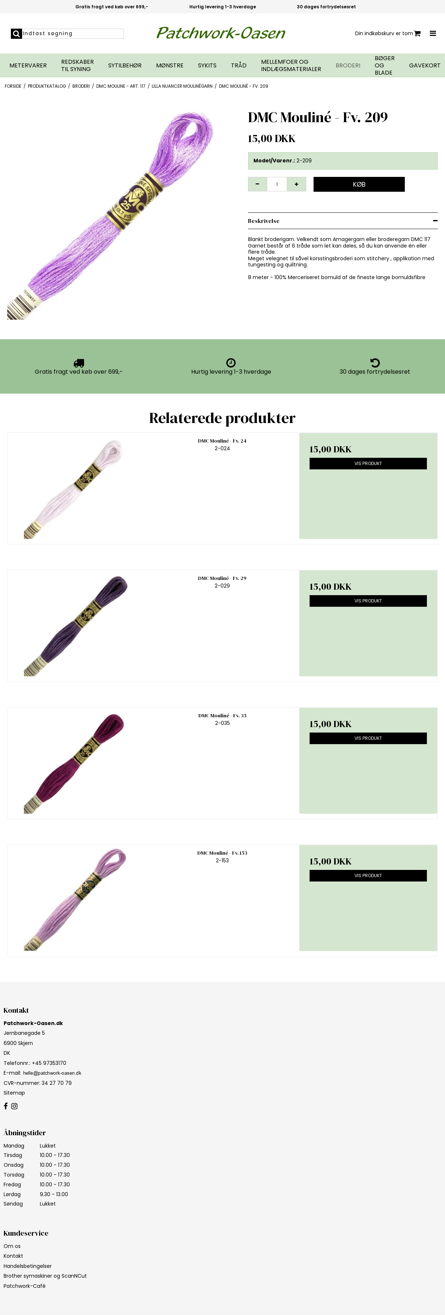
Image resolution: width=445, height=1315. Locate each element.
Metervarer (28, 65)
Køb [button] (359, 184)
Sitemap (14, 1092)
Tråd (239, 65)
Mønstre (170, 65)
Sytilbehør (125, 65)
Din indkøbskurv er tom (388, 33)
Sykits (207, 65)
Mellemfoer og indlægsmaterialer (291, 65)
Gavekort (425, 65)
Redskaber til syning (77, 65)
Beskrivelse (264, 221)
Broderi (348, 65)
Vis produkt (368, 463)
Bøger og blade (385, 65)
